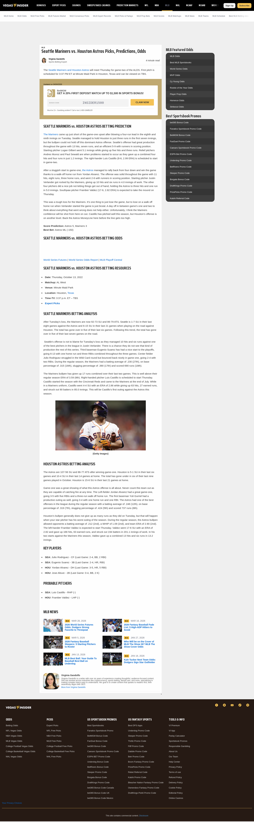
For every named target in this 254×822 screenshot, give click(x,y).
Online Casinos (176, 799)
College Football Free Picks (59, 747)
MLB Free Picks (54, 741)
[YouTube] (233, 706)
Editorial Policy (176, 793)
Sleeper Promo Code (180, 173)
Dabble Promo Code (137, 752)
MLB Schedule (219, 16)
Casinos (76, 5)
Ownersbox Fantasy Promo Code (143, 788)
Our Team (173, 757)
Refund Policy (175, 778)
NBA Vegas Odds (14, 736)
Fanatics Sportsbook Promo (100, 731)
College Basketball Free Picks (61, 752)
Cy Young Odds (177, 81)
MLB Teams (203, 16)
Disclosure (143, 816)
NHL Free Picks (54, 757)
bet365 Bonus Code (179, 122)
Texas (71, 293)
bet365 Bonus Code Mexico (100, 799)
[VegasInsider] (19, 709)
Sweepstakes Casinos (98, 5)
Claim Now (142, 102)
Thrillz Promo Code (137, 741)
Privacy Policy (175, 767)
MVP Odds (175, 75)
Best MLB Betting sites (239, 16)
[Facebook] (217, 706)
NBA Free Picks (54, 736)
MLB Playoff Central (111, 260)
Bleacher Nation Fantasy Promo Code (146, 783)
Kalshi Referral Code (179, 198)
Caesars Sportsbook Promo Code (185, 148)
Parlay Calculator (177, 736)
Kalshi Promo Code (137, 778)
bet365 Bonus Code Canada (100, 788)
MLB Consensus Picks (79, 16)
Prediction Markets (127, 5)
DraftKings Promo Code (181, 186)
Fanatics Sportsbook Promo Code (186, 129)
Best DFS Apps (135, 726)
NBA (157, 5)
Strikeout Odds (177, 107)
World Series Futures (55, 260)
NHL (178, 5)
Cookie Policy (175, 788)
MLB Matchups (174, 16)
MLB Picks (37, 16)
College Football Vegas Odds (19, 747)
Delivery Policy (176, 783)
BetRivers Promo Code (180, 167)
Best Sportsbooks (95, 726)
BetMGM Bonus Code (180, 135)
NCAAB (202, 5)
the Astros (87, 170)
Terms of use (175, 773)
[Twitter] (225, 706)
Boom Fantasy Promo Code (141, 762)
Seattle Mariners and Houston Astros (68, 70)
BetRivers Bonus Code (98, 767)
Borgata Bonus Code (180, 179)
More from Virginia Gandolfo (73, 688)
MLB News (189, 16)
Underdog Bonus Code (98, 762)
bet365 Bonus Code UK (98, 793)
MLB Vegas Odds (14, 741)
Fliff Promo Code (136, 747)
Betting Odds (12, 726)
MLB (167, 5)
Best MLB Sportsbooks (180, 62)
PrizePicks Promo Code (181, 192)
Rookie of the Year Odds (181, 88)
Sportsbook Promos (178, 741)
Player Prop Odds (178, 94)
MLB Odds (22, 16)
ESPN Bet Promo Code (181, 154)
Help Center (174, 762)
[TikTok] (240, 706)
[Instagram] (248, 706)
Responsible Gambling (179, 747)
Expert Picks (59, 5)
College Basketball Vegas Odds (20, 752)
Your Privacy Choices (12, 803)
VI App (172, 731)
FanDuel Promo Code (180, 141)
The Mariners (50, 135)
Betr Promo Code (136, 757)
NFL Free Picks (54, 731)
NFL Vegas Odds (14, 731)
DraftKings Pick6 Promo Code (142, 793)
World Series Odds (179, 69)
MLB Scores (159, 16)
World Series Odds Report (83, 260)
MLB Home (9, 16)
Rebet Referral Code (137, 773)
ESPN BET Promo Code (98, 757)
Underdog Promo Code (181, 160)
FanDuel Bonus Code (97, 741)
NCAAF (189, 5)
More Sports (219, 5)
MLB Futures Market (57, 16)
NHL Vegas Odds (14, 757)
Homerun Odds (177, 100)
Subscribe (244, 5)
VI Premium (174, 726)
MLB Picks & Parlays (124, 16)
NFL (146, 5)
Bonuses (41, 5)
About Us (173, 752)
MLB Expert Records (102, 16)
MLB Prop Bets (143, 16)
